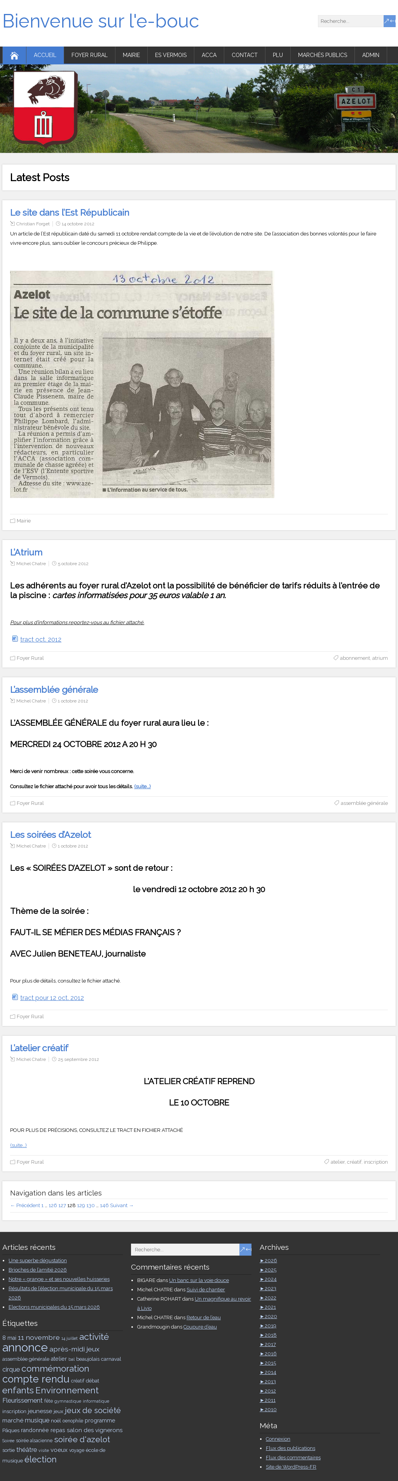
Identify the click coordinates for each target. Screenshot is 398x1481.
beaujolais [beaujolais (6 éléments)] (88, 1359)
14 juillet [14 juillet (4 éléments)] (69, 1338)
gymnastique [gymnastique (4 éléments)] (67, 1401)
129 (81, 1205)
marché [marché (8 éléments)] (12, 1420)
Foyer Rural (90, 55)
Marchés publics (322, 55)
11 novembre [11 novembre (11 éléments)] (39, 1337)
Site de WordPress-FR (291, 1467)
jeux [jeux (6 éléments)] (58, 1411)
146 (104, 1205)
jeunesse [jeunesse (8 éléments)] (40, 1411)
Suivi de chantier (206, 1289)
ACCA (209, 55)
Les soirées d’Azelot (50, 834)
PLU (278, 55)
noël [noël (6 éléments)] (56, 1420)
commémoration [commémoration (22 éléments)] (55, 1368)
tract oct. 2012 (40, 639)
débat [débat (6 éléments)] (92, 1380)
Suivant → (122, 1205)
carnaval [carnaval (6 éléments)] (111, 1359)
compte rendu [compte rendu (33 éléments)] (36, 1379)
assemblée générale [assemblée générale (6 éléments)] (25, 1359)
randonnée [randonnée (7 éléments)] (35, 1430)
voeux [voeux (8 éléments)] (59, 1449)
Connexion (278, 1439)
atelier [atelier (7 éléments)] (59, 1359)
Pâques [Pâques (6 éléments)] (10, 1430)
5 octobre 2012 (73, 563)
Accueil (45, 55)
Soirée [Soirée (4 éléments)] (8, 1440)
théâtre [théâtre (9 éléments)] (26, 1449)
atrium (380, 658)
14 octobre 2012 (78, 224)
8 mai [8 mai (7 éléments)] (9, 1338)
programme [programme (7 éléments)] (100, 1420)
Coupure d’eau (200, 1327)
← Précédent (25, 1205)
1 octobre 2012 (73, 701)
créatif (354, 1162)
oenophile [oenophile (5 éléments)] (73, 1421)
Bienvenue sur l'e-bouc (100, 21)
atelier (338, 1162)
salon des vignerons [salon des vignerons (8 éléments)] (94, 1430)
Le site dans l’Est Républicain (69, 212)
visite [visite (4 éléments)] (43, 1450)
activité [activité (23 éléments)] (94, 1336)
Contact (245, 55)
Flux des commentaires (293, 1457)
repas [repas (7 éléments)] (58, 1430)
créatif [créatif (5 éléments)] (77, 1381)
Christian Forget (33, 224)
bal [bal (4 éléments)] (71, 1359)
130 (90, 1205)
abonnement (355, 658)
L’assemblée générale (54, 689)
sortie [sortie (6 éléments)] (8, 1450)
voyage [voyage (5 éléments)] (76, 1450)
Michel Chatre (31, 563)
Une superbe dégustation (38, 1260)
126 (53, 1205)
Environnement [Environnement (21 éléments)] (67, 1390)
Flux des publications (290, 1448)
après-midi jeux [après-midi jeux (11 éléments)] (74, 1349)
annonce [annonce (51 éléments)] (25, 1347)
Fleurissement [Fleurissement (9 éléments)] (22, 1400)
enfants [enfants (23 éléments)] (18, 1390)
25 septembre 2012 (78, 1059)
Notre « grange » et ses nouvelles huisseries (59, 1279)
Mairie (131, 55)
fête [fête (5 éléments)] (48, 1401)
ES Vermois (171, 55)
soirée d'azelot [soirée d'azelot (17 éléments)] (82, 1439)
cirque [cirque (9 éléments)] (11, 1369)
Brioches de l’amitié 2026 (38, 1270)
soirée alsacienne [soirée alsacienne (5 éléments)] (34, 1440)
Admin (370, 55)
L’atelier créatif (39, 1048)
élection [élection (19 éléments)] (40, 1459)
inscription (376, 1162)
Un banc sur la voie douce (199, 1280)
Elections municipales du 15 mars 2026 (54, 1307)
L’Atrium (26, 552)
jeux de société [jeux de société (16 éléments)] (93, 1410)
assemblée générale (364, 803)
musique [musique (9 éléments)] (37, 1420)
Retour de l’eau (204, 1317)
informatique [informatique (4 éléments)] (96, 1401)
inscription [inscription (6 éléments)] (14, 1411)
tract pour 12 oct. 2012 (52, 998)
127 (62, 1205)
